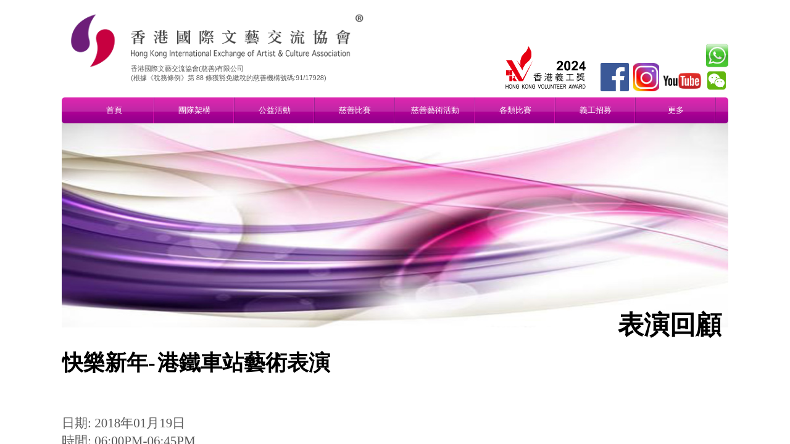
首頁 (114, 110)
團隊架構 (194, 110)
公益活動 (275, 110)
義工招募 (596, 110)
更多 (676, 110)
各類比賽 (515, 110)
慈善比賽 (355, 110)
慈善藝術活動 (435, 110)
